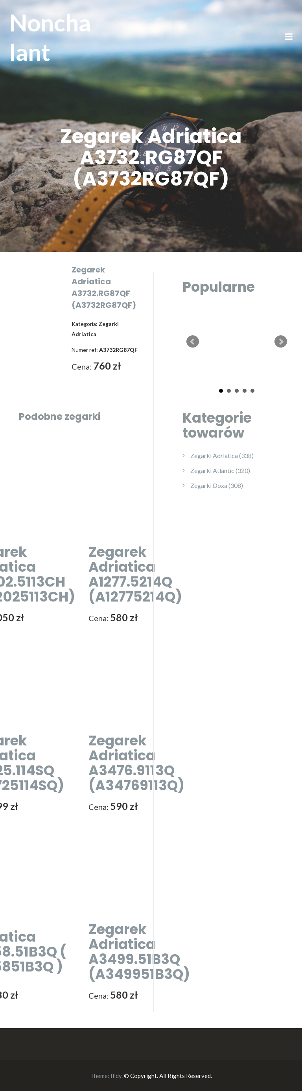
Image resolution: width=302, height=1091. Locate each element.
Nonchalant (50, 37)
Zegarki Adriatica (222, 455)
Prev (192, 341)
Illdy (116, 1075)
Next (280, 341)
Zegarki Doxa (216, 485)
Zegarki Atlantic (220, 470)
